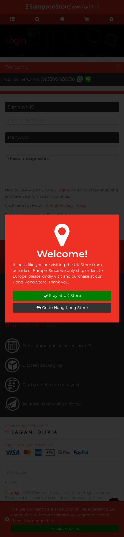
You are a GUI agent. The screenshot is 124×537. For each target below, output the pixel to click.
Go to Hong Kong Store (62, 307)
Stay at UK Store (62, 295)
